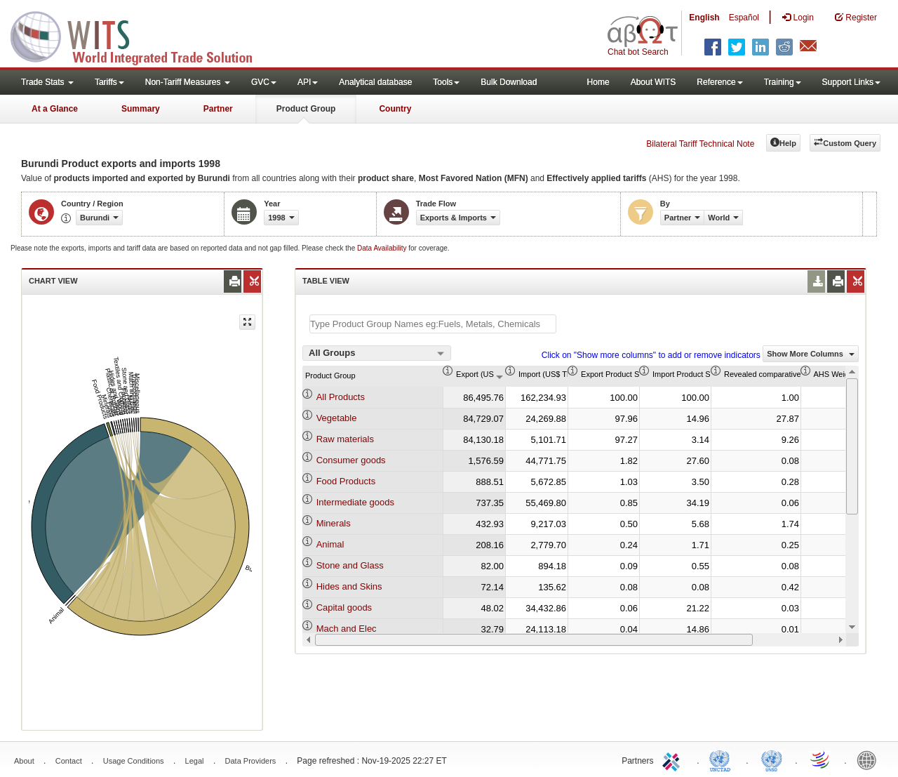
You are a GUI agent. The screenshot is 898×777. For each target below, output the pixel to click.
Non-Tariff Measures (187, 82)
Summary (140, 109)
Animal (330, 544)
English (704, 17)
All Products (340, 397)
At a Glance (55, 109)
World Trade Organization (821, 759)
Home (598, 82)
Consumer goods (351, 460)
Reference (719, 82)
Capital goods (344, 607)
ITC (673, 759)
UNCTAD (723, 759)
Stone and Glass (350, 565)
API (307, 82)
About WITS (653, 82)
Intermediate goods (355, 502)
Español (744, 17)
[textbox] (432, 323)
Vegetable (336, 418)
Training (782, 82)
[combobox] (376, 353)
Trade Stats (47, 82)
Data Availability (382, 248)
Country (395, 109)
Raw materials (345, 439)
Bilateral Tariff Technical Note (700, 144)
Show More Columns (811, 354)
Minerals (333, 523)
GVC (263, 82)
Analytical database (375, 82)
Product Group (306, 109)
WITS (140, 35)
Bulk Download (509, 82)
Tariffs (109, 82)
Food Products (346, 481)
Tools (446, 82)
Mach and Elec (346, 628)
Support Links (851, 82)
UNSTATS (772, 759)
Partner (218, 109)
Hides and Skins (349, 586)
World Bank (870, 759)
